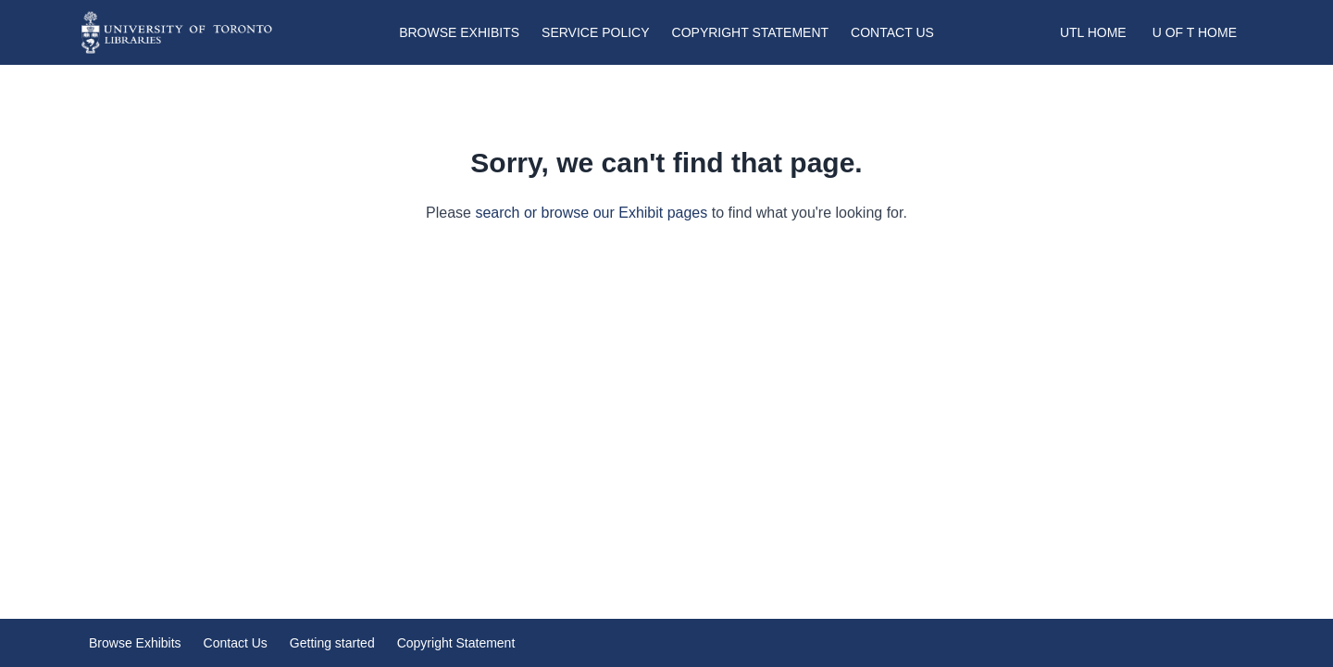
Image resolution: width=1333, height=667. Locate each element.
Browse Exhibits (459, 32)
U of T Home (1194, 32)
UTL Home (1093, 32)
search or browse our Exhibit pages (591, 212)
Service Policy (595, 32)
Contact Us (892, 32)
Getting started (332, 643)
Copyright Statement (750, 32)
